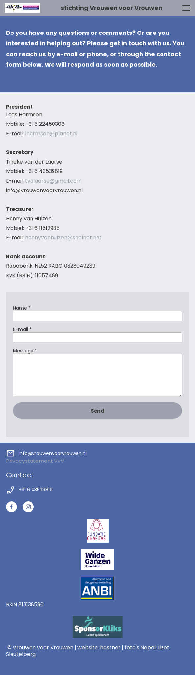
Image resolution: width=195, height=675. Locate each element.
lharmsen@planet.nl (50, 133)
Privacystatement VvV (35, 461)
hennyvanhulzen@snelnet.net (63, 237)
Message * (25, 351)
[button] (186, 8)
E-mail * (22, 329)
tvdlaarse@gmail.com (53, 181)
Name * (22, 308)
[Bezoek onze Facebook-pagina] (11, 506)
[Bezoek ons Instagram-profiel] (28, 506)
